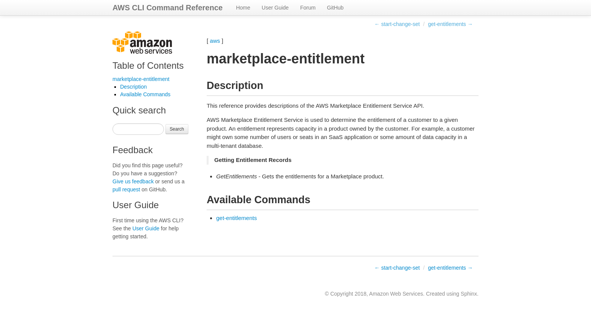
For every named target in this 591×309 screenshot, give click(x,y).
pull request (126, 189)
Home (243, 8)
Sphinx (469, 294)
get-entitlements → (450, 24)
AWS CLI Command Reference (167, 7)
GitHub (335, 8)
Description (133, 87)
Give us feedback (133, 181)
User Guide (275, 8)
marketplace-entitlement (140, 79)
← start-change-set (397, 24)
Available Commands (145, 94)
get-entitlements (236, 218)
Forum (307, 8)
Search (177, 129)
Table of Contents (148, 65)
